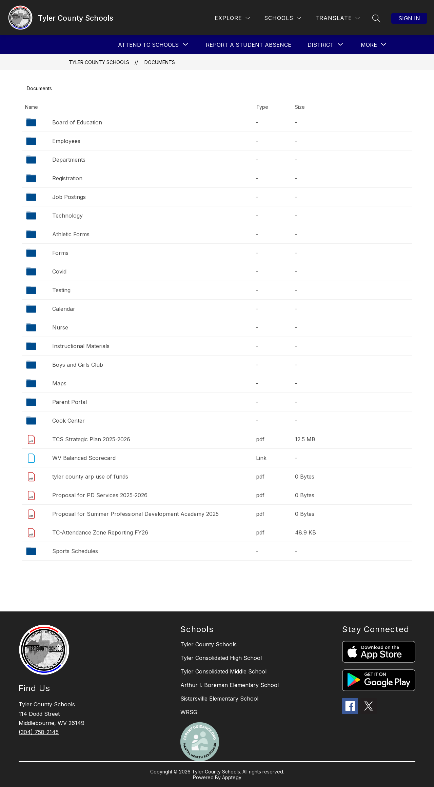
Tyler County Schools (99, 62)
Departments (68, 159)
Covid (59, 271)
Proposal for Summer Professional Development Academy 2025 (135, 513)
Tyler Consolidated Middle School (223, 671)
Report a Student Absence (248, 44)
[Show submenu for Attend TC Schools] (148, 45)
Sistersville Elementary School (219, 698)
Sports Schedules (75, 551)
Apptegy (231, 777)
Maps (59, 383)
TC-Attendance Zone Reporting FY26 (100, 532)
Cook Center (68, 420)
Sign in (409, 18)
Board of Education (77, 122)
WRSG (188, 712)
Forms (60, 252)
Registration (67, 178)
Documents (159, 62)
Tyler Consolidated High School (221, 657)
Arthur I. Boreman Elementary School (229, 685)
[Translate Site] (337, 18)
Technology (67, 215)
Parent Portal (69, 402)
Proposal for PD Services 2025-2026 (99, 495)
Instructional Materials (81, 346)
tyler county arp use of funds (90, 476)
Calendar (63, 308)
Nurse (60, 327)
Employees (66, 141)
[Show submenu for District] (321, 45)
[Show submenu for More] (369, 45)
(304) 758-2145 (39, 732)
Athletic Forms (71, 234)
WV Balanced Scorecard (84, 458)
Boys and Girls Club (77, 364)
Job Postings (69, 197)
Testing (61, 290)
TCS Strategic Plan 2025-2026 (91, 439)
